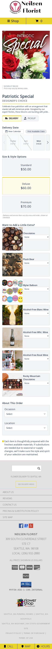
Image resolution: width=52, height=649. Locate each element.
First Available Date (36, 131)
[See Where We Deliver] (26, 484)
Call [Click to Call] (8, 646)
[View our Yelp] (31, 527)
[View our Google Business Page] (26, 527)
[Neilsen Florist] (26, 13)
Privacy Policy (13, 633)
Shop (13, 21)
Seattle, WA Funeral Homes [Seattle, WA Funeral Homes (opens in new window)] (18, 614)
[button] (26, 584)
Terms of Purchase (34, 633)
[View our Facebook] (21, 527)
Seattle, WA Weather (13, 623)
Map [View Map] (26, 646)
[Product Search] (26, 468)
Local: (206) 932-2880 (26, 553)
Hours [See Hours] (43, 646)
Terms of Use (26, 638)
